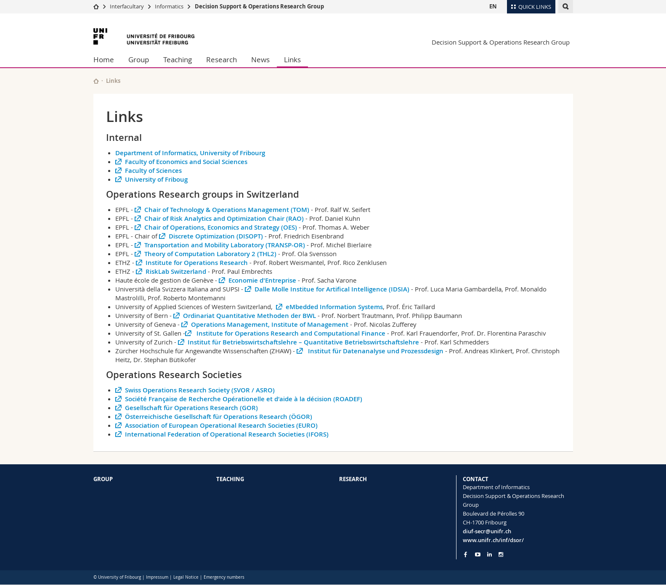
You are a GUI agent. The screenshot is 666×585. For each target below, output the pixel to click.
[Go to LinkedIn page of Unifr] (489, 554)
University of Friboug (156, 179)
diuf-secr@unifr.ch (487, 531)
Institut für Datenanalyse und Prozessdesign (374, 351)
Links (292, 59)
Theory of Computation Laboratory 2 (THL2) (210, 253)
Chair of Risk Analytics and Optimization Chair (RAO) (224, 218)
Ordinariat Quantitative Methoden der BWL (249, 315)
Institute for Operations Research (197, 262)
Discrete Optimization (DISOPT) (216, 236)
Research (221, 59)
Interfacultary (127, 6)
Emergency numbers (224, 577)
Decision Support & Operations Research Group (259, 6)
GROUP (103, 479)
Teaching (177, 59)
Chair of (147, 236)
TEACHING (230, 479)
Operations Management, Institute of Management (269, 324)
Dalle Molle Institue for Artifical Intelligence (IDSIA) (333, 289)
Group (138, 59)
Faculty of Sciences (153, 170)
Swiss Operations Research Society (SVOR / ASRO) (200, 390)
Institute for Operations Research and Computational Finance (290, 333)
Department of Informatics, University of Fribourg (190, 152)
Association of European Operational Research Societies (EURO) (221, 425)
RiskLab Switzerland (177, 271)
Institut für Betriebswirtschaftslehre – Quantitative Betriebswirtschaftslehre (303, 342)
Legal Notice (186, 577)
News (260, 59)
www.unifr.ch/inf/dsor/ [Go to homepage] (493, 540)
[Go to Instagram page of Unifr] (501, 554)
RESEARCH (353, 479)
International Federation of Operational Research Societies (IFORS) (227, 434)
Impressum (157, 577)
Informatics (169, 6)
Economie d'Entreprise (262, 280)
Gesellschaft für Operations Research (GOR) (191, 407)
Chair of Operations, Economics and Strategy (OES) (221, 227)
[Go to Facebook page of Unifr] (465, 554)
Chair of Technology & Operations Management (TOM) (226, 209)
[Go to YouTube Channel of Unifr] (477, 554)
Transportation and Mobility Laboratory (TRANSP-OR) (224, 245)
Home (103, 59)
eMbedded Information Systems (334, 306)
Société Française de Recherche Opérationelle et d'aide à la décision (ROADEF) (243, 398)
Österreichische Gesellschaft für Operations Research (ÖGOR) (218, 416)
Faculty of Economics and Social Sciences (186, 161)
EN (493, 6)
